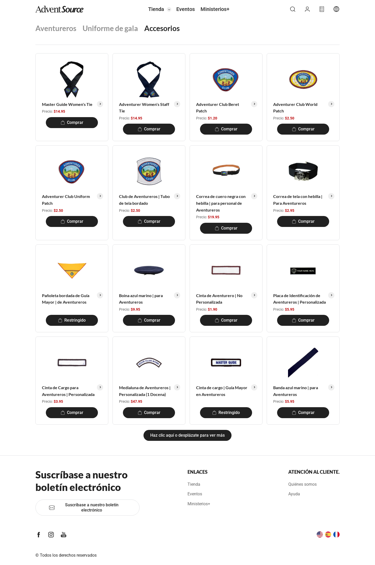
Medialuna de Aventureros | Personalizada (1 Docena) (145, 391)
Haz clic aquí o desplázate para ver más (187, 435)
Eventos (185, 9)
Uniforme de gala (110, 28)
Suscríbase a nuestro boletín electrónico (83, 507)
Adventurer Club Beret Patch (217, 107)
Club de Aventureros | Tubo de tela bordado (144, 200)
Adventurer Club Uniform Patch (66, 200)
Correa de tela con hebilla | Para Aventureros (297, 200)
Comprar (72, 122)
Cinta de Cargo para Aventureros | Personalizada (68, 391)
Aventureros (55, 28)
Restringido (72, 320)
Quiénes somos (302, 484)
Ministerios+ (215, 9)
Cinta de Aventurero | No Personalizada (219, 299)
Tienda (156, 9)
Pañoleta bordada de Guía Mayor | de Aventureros (65, 299)
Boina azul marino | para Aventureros (141, 299)
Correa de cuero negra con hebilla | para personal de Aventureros (221, 203)
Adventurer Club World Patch (295, 107)
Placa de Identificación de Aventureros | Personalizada (299, 299)
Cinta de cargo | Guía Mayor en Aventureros (221, 391)
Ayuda (294, 493)
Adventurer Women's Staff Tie (144, 107)
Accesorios (162, 28)
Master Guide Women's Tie (67, 104)
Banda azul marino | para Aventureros (295, 391)
